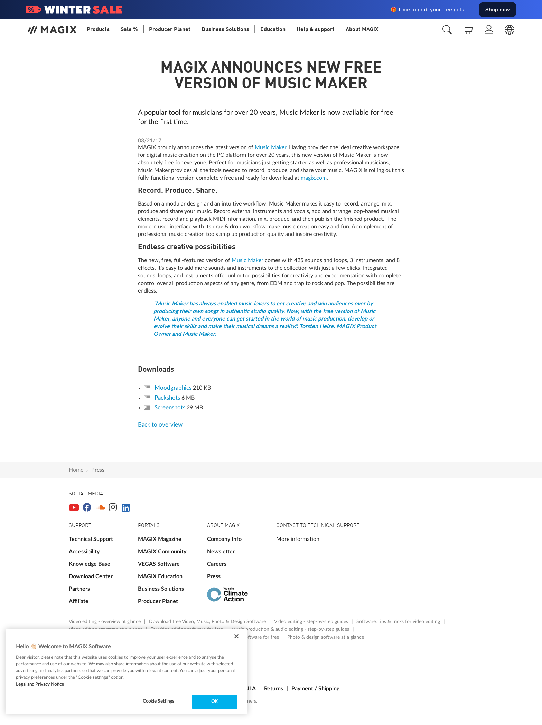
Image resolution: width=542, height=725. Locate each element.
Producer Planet (158, 601)
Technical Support (91, 539)
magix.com (314, 178)
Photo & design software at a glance (325, 637)
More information (297, 539)
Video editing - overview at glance (105, 621)
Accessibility (84, 551)
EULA (249, 688)
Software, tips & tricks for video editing (398, 621)
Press (97, 470)
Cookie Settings (159, 701)
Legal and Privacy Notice (40, 684)
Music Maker (269, 147)
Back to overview (160, 425)
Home (76, 470)
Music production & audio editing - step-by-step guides (291, 629)
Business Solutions (161, 589)
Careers (216, 564)
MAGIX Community (162, 551)
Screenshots (171, 407)
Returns (273, 688)
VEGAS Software (159, 564)
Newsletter (221, 551)
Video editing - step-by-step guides (311, 621)
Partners (79, 589)
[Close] (236, 636)
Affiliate (78, 601)
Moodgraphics (174, 388)
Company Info (224, 539)
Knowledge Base (89, 564)
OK (214, 701)
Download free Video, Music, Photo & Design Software (208, 621)
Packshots (168, 398)
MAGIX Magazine (159, 539)
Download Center (91, 576)
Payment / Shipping (315, 688)
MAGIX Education (160, 576)
